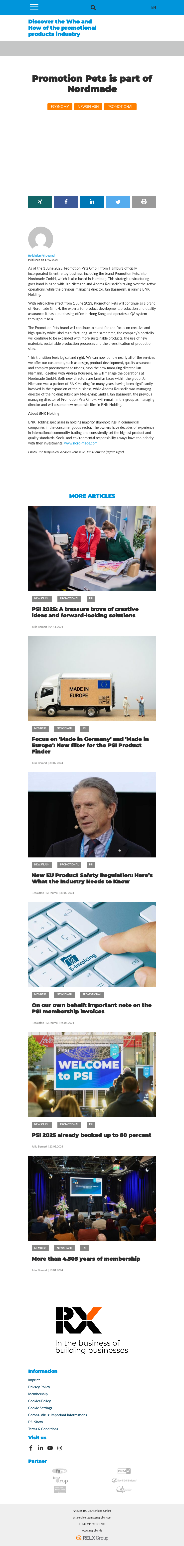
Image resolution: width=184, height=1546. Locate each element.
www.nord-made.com (81, 443)
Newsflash (88, 106)
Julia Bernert (39, 626)
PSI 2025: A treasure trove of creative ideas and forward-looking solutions (85, 612)
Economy (60, 106)
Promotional (120, 106)
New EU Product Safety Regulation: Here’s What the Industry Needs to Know (92, 878)
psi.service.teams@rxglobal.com (92, 1517)
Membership (38, 1394)
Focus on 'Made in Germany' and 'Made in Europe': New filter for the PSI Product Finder (90, 745)
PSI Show (35, 1422)
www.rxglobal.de (92, 1530)
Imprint (34, 1380)
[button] (40, 202)
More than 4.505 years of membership (86, 1259)
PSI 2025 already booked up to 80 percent (91, 1135)
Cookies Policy (39, 1401)
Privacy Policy (39, 1387)
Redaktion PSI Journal (45, 892)
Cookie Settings (40, 1408)
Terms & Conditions (43, 1429)
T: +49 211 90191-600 (92, 1524)
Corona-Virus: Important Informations (57, 1415)
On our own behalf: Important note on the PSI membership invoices (92, 1008)
